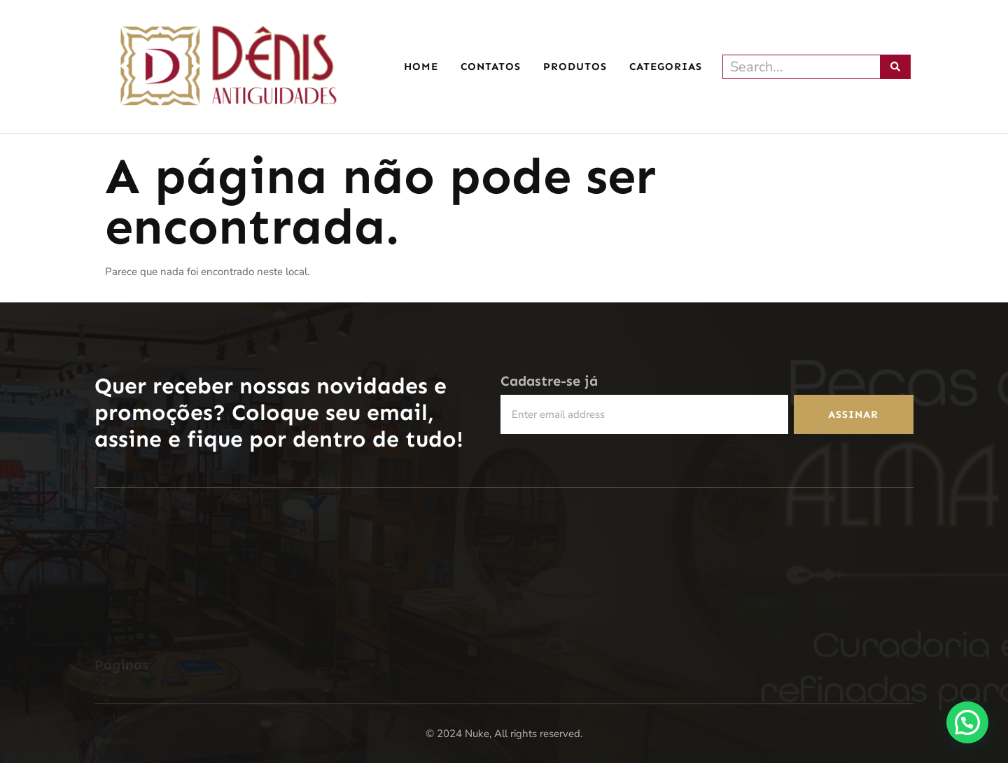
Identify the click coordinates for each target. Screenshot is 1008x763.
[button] (966, 721)
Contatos (491, 66)
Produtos (575, 66)
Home (421, 66)
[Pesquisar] (896, 67)
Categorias (669, 66)
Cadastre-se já (549, 381)
